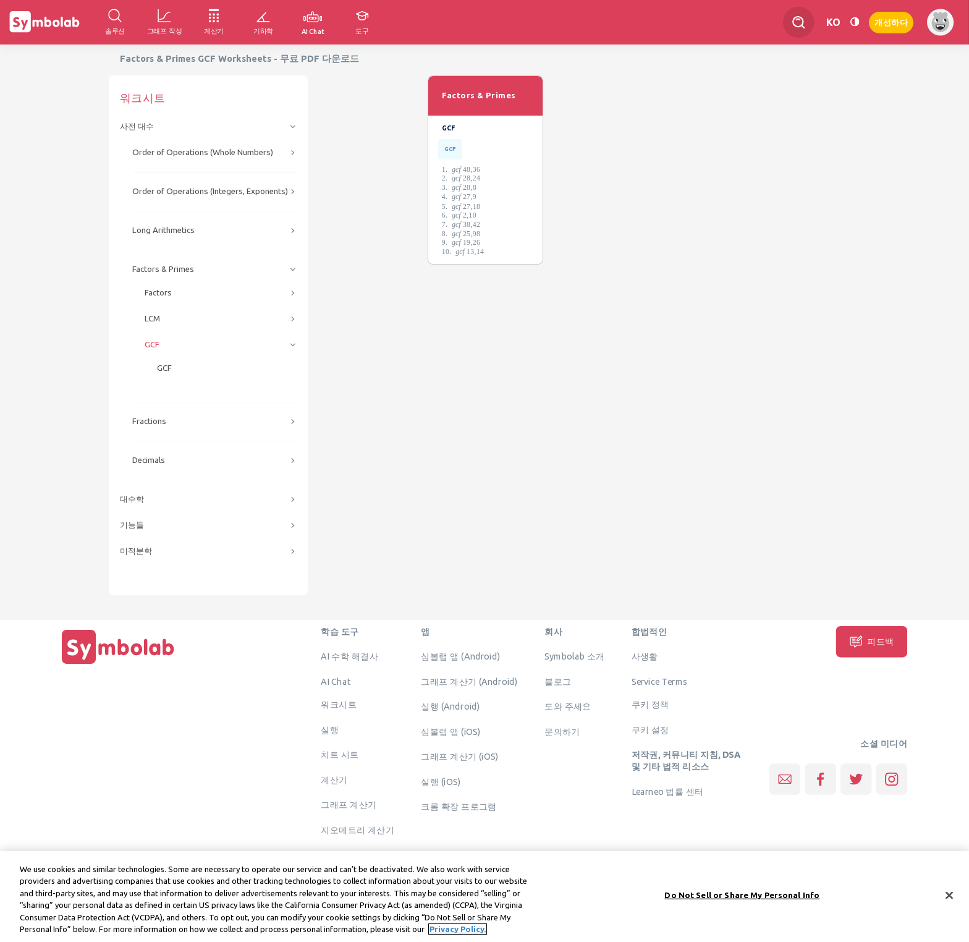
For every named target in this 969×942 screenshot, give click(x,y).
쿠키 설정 (650, 729)
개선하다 (891, 21)
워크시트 (339, 705)
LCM (152, 318)
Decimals (148, 460)
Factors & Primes (163, 269)
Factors (158, 292)
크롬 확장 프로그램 (458, 807)
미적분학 (136, 551)
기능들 (132, 525)
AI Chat (335, 681)
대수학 (132, 499)
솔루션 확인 (344, 855)
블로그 (557, 681)
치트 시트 (339, 755)
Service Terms (660, 681)
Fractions (149, 421)
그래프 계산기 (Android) (469, 681)
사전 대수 (137, 126)
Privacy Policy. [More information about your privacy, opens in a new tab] (457, 936)
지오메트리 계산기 (357, 829)
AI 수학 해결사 (349, 656)
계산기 (334, 779)
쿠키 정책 (650, 705)
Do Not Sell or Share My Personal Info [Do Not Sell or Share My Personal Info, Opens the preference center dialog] (741, 902)
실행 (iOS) (440, 781)
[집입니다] (118, 664)
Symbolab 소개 (574, 656)
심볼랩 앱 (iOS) (450, 731)
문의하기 (562, 731)
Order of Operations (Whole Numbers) (202, 152)
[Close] (949, 903)
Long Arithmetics (163, 230)
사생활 (645, 656)
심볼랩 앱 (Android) (460, 656)
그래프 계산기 (348, 805)
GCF (152, 344)
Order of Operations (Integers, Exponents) (210, 191)
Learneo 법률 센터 (668, 791)
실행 (330, 729)
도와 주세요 (567, 706)
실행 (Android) (450, 706)
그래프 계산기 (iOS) (459, 757)
